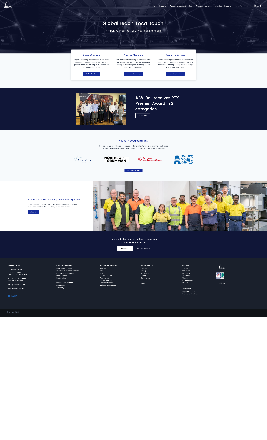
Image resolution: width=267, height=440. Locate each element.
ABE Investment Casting (65, 273)
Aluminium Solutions (223, 6)
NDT (101, 273)
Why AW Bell (186, 278)
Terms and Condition (190, 294)
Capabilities (61, 285)
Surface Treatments (108, 285)
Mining (143, 275)
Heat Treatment (106, 283)
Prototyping (61, 278)
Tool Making (104, 278)
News (143, 284)
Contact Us (186, 288)
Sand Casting (61, 275)
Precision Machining (203, 6)
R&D (101, 271)
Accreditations (187, 280)
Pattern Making (106, 280)
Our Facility (186, 275)
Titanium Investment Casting (181, 6)
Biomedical (145, 273)
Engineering (104, 268)
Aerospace (145, 271)
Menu (257, 6)
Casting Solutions (159, 6)
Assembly (60, 288)
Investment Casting (64, 268)
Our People (186, 273)
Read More (143, 116)
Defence (144, 268)
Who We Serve (147, 265)
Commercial (145, 278)
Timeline (185, 268)
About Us (185, 265)
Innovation (186, 271)
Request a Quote (188, 291)
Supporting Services (242, 6)
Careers (185, 283)
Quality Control (106, 275)
